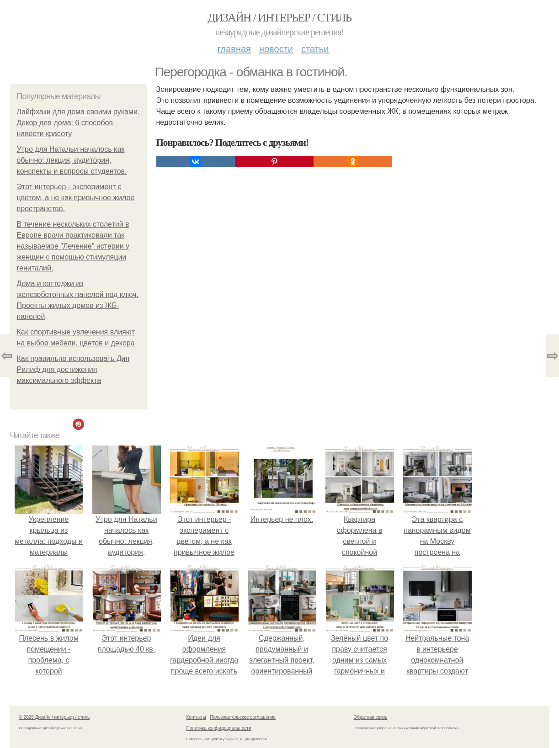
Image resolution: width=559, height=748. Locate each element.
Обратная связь (371, 717)
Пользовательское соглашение (243, 717)
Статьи (315, 49)
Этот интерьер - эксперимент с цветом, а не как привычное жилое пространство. (76, 197)
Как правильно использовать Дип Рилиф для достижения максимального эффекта (73, 369)
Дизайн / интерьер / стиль (279, 17)
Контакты (196, 717)
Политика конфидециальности (218, 728)
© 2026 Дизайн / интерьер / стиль (54, 717)
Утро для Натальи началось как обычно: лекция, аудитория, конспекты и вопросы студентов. (72, 160)
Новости (276, 49)
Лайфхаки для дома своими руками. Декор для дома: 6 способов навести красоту (78, 123)
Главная (234, 49)
